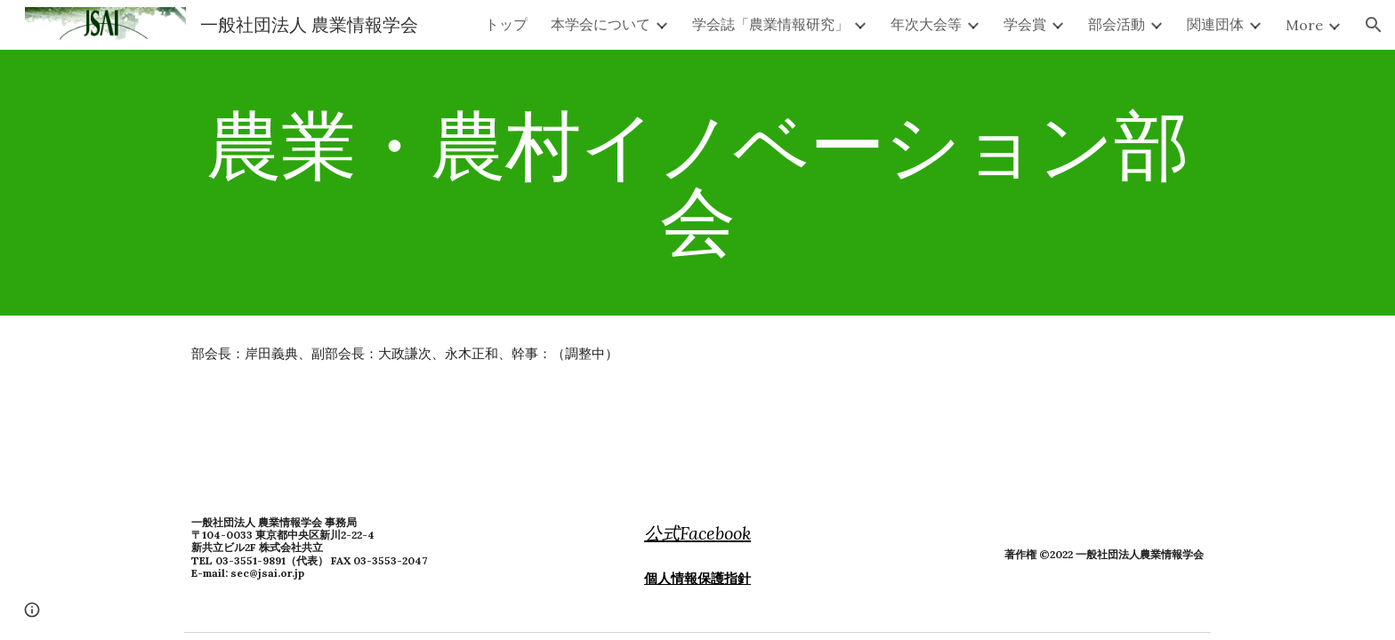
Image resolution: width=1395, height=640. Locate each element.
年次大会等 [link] (926, 24)
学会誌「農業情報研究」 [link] (770, 24)
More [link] (1304, 25)
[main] (697, 183)
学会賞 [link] (1025, 24)
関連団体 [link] (1215, 24)
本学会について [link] (600, 24)
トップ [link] (506, 24)
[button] (1373, 25)
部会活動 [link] (1116, 24)
